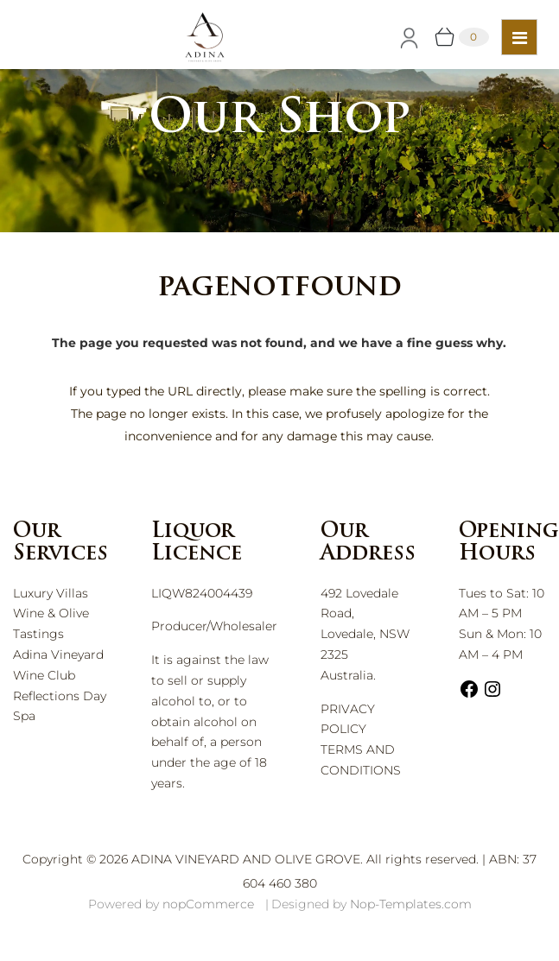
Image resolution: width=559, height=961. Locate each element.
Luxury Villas (50, 593)
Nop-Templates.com (411, 904)
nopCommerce (208, 904)
